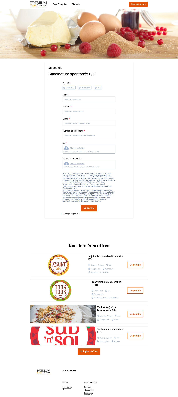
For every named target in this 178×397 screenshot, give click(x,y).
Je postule (89, 208)
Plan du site (88, 360)
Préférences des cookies (90, 369)
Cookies (87, 357)
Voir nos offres (138, 4)
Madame (70, 87)
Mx (99, 87)
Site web (76, 4)
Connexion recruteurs (88, 364)
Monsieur (86, 87)
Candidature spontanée (67, 358)
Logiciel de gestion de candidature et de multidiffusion (89, 392)
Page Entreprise (60, 4)
